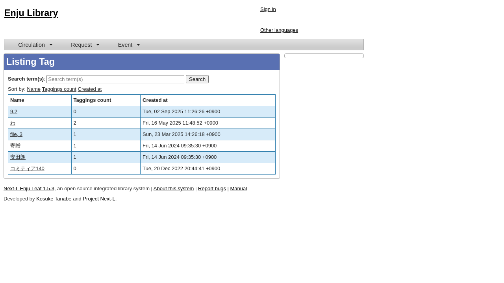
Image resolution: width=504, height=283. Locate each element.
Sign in (268, 9)
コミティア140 (27, 168)
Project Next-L (99, 199)
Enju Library (31, 13)
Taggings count (59, 89)
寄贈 (15, 146)
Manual (238, 188)
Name (34, 89)
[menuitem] (34, 44)
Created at (90, 89)
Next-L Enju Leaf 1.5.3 (29, 188)
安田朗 (18, 157)
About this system (174, 188)
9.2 (13, 111)
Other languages (279, 30)
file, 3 (16, 134)
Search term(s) (26, 79)
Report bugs (212, 188)
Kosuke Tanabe (53, 199)
